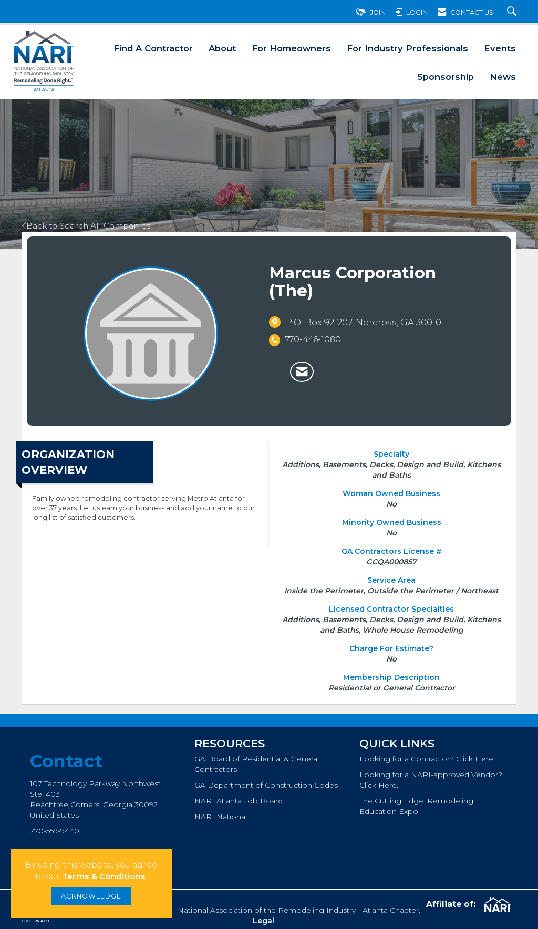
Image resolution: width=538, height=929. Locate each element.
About (222, 48)
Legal (263, 920)
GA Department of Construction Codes (266, 785)
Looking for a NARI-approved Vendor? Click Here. (430, 780)
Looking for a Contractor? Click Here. (427, 758)
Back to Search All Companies (86, 226)
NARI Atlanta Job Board (238, 801)
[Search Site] (513, 12)
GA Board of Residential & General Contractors (256, 764)
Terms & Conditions (104, 876)
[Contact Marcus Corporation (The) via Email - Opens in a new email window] (302, 372)
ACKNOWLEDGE (91, 896)
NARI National (220, 816)
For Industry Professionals (407, 48)
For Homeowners (291, 48)
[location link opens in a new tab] (363, 322)
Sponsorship (445, 76)
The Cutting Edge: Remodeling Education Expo (416, 806)
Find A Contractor (153, 48)
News (503, 76)
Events (500, 48)
